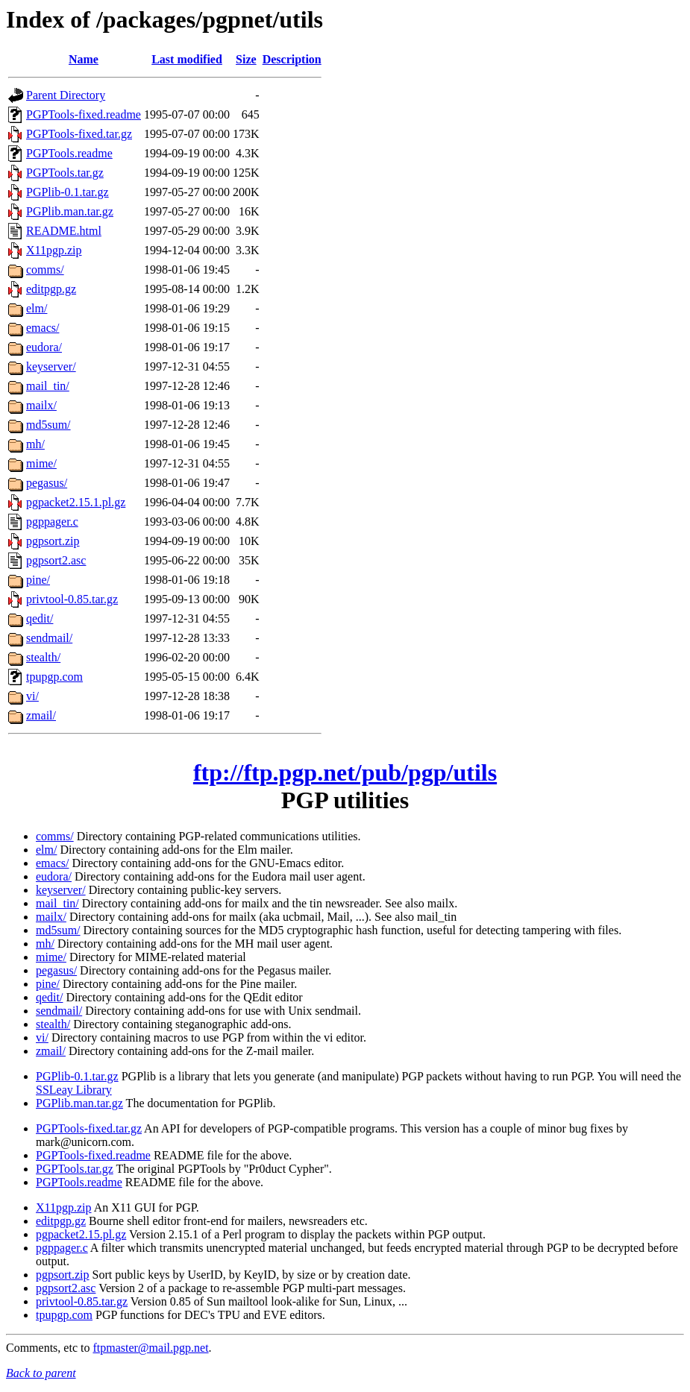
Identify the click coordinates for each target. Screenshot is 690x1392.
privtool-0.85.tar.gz (72, 599)
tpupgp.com (54, 676)
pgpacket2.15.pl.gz (81, 1234)
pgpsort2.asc (56, 560)
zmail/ (41, 715)
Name (83, 59)
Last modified (186, 59)
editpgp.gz (51, 289)
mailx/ (41, 405)
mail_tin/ (47, 386)
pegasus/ (46, 482)
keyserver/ (51, 366)
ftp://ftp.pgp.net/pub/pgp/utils (345, 772)
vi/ (32, 696)
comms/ (45, 269)
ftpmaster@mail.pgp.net (150, 1347)
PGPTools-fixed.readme (83, 114)
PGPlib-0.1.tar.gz (67, 192)
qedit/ (39, 618)
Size (246, 59)
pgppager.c (52, 521)
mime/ (41, 463)
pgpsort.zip (53, 541)
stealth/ (43, 657)
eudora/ (44, 347)
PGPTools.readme (69, 153)
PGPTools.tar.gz (65, 172)
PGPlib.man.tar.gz (69, 211)
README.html (63, 230)
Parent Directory (65, 95)
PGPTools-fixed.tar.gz (79, 133)
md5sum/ (48, 424)
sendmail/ (49, 638)
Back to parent (41, 1373)
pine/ (38, 579)
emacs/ (42, 327)
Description (292, 59)
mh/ (35, 444)
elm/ (36, 308)
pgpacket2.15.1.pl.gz (75, 502)
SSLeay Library (74, 1089)
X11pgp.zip (54, 250)
